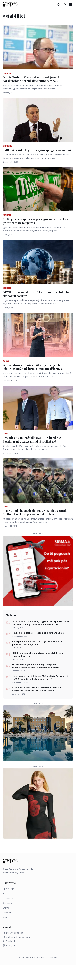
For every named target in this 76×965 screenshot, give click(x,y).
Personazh (8, 898)
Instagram (9, 945)
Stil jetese (7, 903)
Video (5, 917)
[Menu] (70, 4)
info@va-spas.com (13, 933)
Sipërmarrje (8, 888)
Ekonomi (7, 912)
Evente (6, 908)
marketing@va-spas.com (16, 937)
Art (4, 893)
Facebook (9, 941)
